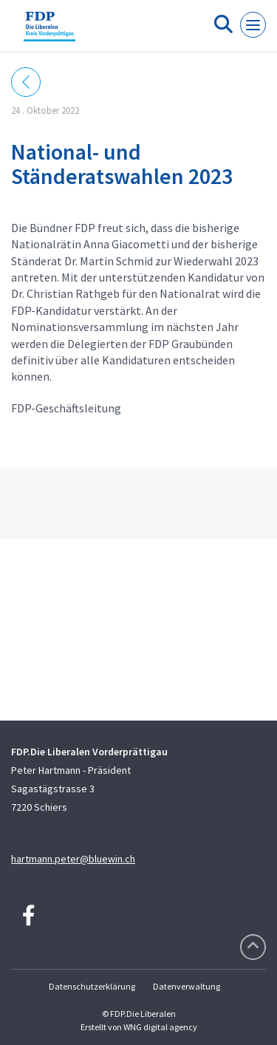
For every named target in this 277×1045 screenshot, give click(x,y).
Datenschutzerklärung (92, 986)
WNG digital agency (160, 1026)
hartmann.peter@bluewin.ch (73, 858)
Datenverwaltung (186, 986)
